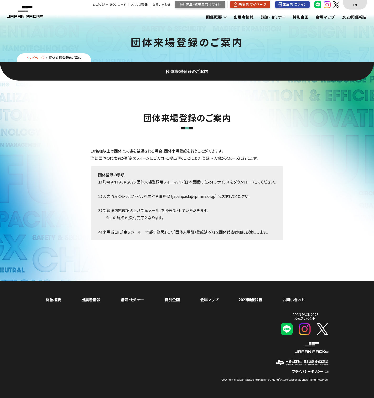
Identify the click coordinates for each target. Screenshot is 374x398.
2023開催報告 (354, 17)
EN (355, 4)
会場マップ (325, 17)
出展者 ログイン (295, 4)
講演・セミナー (273, 17)
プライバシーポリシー (310, 371)
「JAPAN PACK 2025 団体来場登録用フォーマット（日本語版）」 (153, 182)
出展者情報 (244, 17)
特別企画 (301, 17)
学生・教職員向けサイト (203, 4)
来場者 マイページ (252, 4)
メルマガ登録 (139, 4)
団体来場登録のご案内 (187, 71)
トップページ (35, 57)
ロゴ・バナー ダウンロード (109, 4)
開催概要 (214, 17)
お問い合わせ (161, 4)
